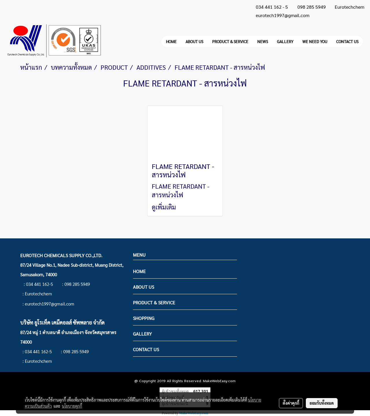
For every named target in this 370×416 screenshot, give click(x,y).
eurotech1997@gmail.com (282, 15)
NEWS (262, 41)
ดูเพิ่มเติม (164, 207)
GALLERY (285, 41)
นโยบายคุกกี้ (72, 405)
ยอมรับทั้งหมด (322, 403)
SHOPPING (143, 318)
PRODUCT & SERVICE (230, 41)
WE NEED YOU (314, 41)
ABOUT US (194, 41)
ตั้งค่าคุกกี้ (291, 403)
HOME (171, 41)
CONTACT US (347, 41)
